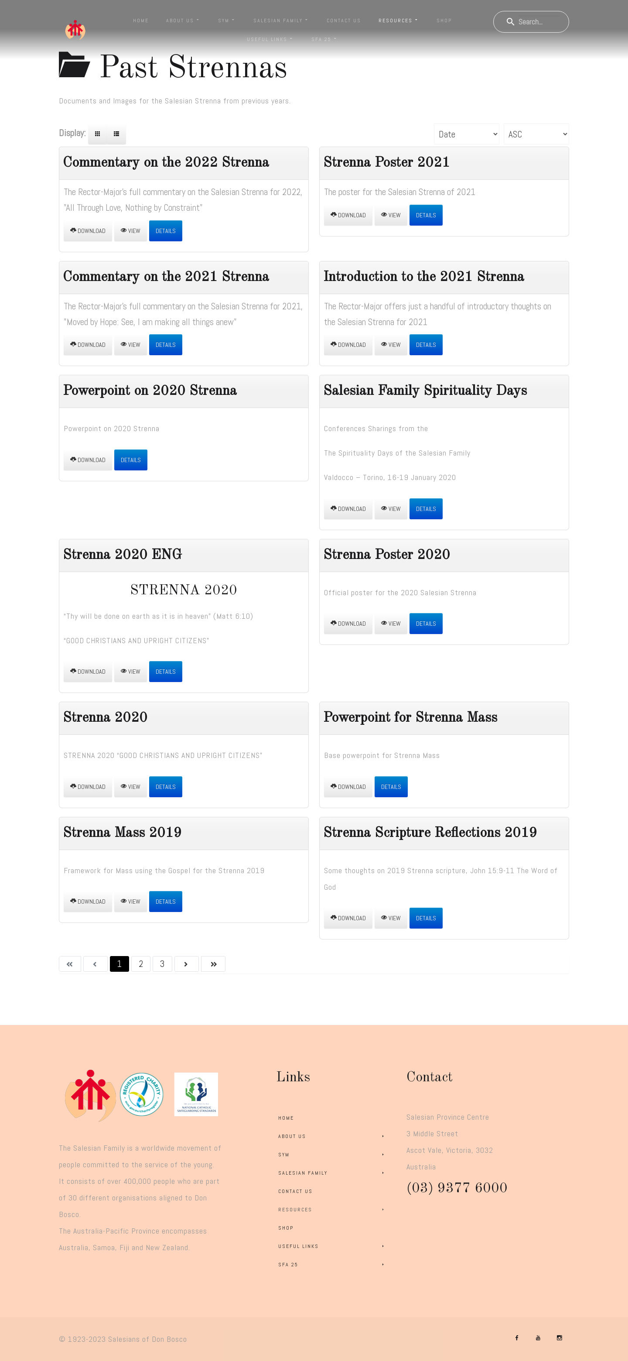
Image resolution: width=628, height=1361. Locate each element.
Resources (399, 20)
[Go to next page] (186, 964)
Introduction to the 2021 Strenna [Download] (423, 278)
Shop (444, 20)
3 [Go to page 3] (162, 964)
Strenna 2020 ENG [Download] (122, 555)
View (130, 231)
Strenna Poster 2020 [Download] (386, 555)
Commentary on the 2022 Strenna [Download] (166, 163)
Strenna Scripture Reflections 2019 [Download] (430, 833)
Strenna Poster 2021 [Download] (386, 163)
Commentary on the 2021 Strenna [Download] (166, 278)
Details (166, 231)
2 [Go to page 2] (141, 964)
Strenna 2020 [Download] (105, 718)
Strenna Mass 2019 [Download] (122, 833)
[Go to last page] (213, 964)
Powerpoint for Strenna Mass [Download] (410, 718)
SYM (227, 20)
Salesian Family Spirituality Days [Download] (425, 391)
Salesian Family (281, 20)
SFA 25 (324, 39)
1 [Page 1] (119, 964)
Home (141, 20)
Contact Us (344, 20)
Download (88, 231)
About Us (183, 20)
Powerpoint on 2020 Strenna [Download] (150, 391)
